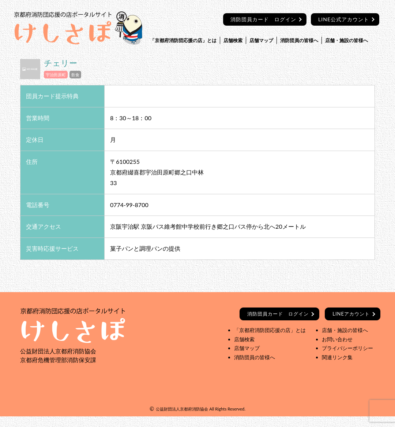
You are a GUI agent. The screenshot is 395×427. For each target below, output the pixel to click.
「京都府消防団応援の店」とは (183, 40)
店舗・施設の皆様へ (346, 40)
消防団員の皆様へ (299, 40)
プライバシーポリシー (347, 348)
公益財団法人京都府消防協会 (182, 408)
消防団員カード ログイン (263, 19)
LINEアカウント (351, 314)
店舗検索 (232, 40)
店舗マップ (261, 40)
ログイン (278, 314)
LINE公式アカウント (343, 19)
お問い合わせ (337, 339)
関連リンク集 (337, 357)
